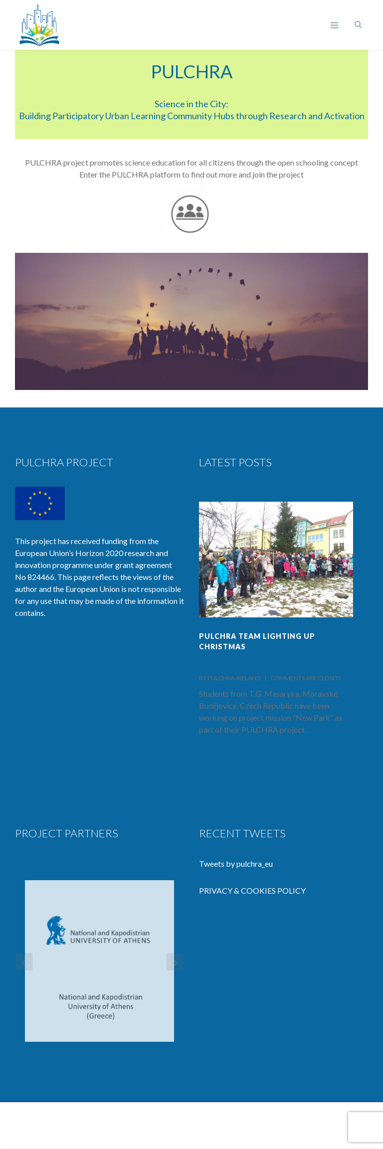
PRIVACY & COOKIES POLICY (252, 890)
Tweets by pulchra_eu (236, 863)
